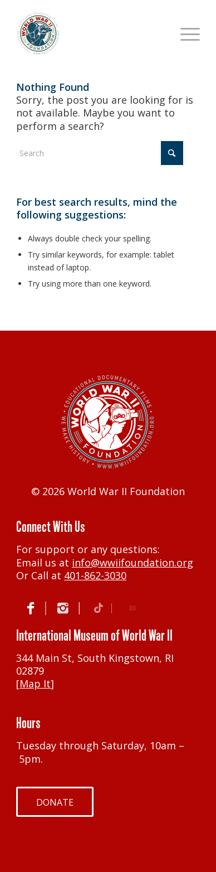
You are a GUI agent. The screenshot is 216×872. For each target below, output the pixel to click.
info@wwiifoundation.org (132, 562)
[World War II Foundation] (89, 33)
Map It (35, 683)
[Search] (99, 153)
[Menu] (184, 33)
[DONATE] (55, 802)
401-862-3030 (95, 575)
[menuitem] (184, 33)
